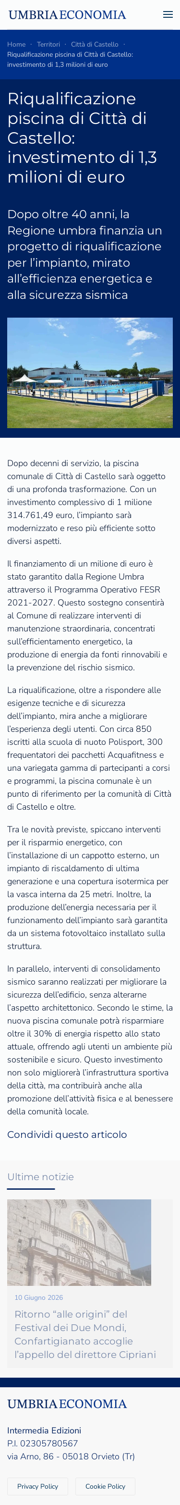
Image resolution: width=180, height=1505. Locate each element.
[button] (168, 14)
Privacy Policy (37, 1486)
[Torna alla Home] (67, 14)
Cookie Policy (105, 1486)
